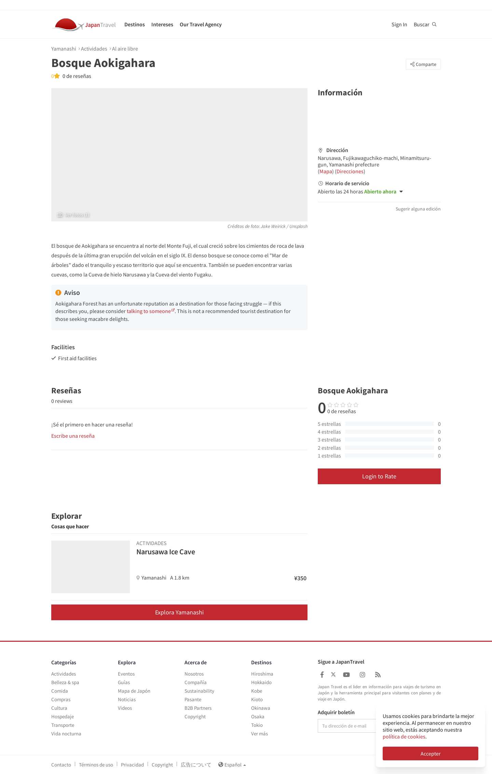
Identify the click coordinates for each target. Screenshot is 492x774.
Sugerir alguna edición (418, 209)
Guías (124, 682)
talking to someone (149, 311)
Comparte (423, 64)
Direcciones (350, 171)
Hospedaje (62, 716)
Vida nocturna (66, 733)
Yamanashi (63, 48)
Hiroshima (262, 673)
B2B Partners (197, 708)
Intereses (162, 24)
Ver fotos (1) (73, 214)
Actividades (94, 48)
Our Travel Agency (201, 24)
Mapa (325, 171)
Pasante (192, 699)
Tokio (257, 725)
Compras (60, 699)
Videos (125, 708)
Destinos (134, 24)
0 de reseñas (76, 75)
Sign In (399, 24)
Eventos (126, 673)
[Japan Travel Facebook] (322, 675)
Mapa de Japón (134, 691)
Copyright (195, 716)
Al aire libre (125, 48)
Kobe (256, 691)
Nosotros (194, 673)
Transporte (62, 725)
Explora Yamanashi (179, 612)
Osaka (257, 716)
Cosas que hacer (70, 526)
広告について (196, 764)
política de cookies (404, 736)
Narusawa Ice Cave (165, 551)
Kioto (257, 699)
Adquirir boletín (336, 712)
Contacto (61, 764)
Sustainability (199, 691)
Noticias (127, 699)
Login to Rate (379, 476)
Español (232, 764)
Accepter (431, 753)
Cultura (59, 708)
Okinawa (260, 708)
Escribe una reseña (73, 435)
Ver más (259, 733)
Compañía (195, 682)
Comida (59, 691)
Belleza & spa (65, 682)
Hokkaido (261, 682)
